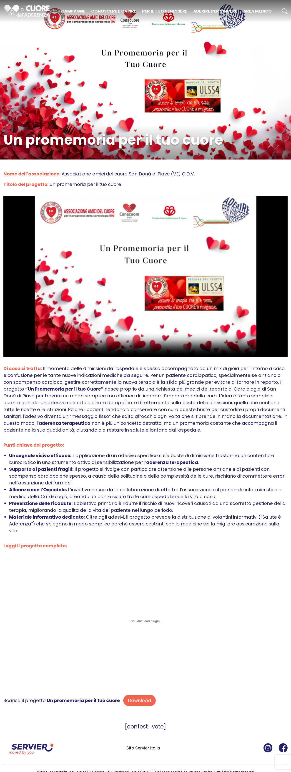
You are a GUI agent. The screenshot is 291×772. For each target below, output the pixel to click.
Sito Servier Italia (143, 748)
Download (139, 700)
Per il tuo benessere (164, 11)
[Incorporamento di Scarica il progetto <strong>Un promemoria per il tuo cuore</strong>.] (145, 621)
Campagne (73, 11)
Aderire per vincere (215, 11)
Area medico (257, 11)
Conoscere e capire (113, 11)
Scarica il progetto (61, 700)
